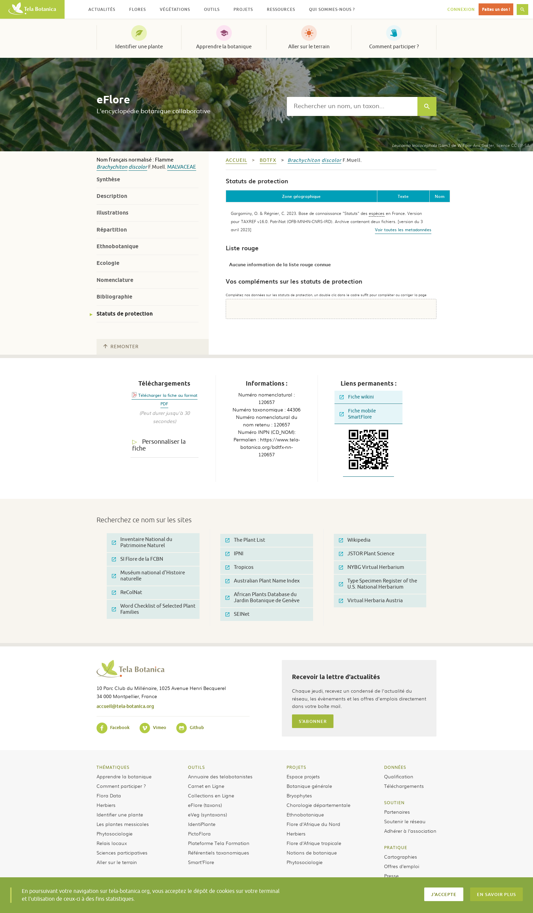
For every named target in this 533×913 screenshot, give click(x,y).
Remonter (121, 347)
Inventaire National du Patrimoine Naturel (142, 542)
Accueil (236, 160)
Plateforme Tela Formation (219, 843)
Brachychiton (112, 167)
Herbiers (106, 804)
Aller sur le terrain (309, 47)
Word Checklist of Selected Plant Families (153, 609)
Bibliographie (114, 296)
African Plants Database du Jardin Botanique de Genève (262, 597)
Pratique (395, 847)
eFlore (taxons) (205, 804)
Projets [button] (243, 9)
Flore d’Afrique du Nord (313, 824)
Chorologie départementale (318, 804)
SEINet (237, 614)
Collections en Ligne (211, 795)
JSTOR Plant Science (366, 554)
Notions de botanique (312, 852)
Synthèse (108, 179)
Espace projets (303, 776)
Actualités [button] (101, 9)
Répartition (112, 229)
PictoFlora (199, 833)
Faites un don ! (496, 9)
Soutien (394, 802)
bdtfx (268, 160)
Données (395, 767)
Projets (296, 767)
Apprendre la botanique (224, 47)
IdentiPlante (202, 824)
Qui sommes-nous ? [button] (332, 9)
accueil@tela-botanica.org (125, 706)
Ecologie (108, 263)
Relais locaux (112, 843)
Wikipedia (355, 540)
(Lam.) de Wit (428, 145)
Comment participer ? (394, 47)
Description (112, 196)
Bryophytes (299, 795)
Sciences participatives (122, 852)
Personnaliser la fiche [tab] (159, 445)
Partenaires (397, 811)
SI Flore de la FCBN (137, 559)
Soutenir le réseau (405, 821)
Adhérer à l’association (410, 830)
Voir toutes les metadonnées (403, 229)
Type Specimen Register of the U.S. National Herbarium (378, 584)
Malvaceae (181, 167)
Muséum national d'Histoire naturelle (148, 576)
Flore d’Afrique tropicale (314, 843)
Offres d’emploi (401, 866)
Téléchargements (404, 785)
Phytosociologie (115, 833)
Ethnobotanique (117, 246)
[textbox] (352, 106)
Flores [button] (137, 9)
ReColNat (127, 592)
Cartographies (400, 856)
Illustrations (112, 212)
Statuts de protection (125, 313)
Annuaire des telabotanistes (220, 776)
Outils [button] (212, 9)
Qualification (398, 776)
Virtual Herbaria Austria (371, 600)
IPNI (234, 554)
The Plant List (245, 540)
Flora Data (109, 795)
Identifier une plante (139, 47)
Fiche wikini (357, 397)
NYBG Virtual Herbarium (371, 567)
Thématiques (113, 767)
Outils (196, 767)
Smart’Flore (201, 862)
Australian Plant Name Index (262, 581)
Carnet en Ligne (206, 785)
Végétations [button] (175, 9)
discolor (137, 167)
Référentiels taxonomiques (218, 852)
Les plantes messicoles (123, 824)
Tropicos (239, 567)
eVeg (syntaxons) (207, 814)
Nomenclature (115, 280)
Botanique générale (309, 785)
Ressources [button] (281, 9)
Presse (391, 875)
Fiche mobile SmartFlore (358, 414)
